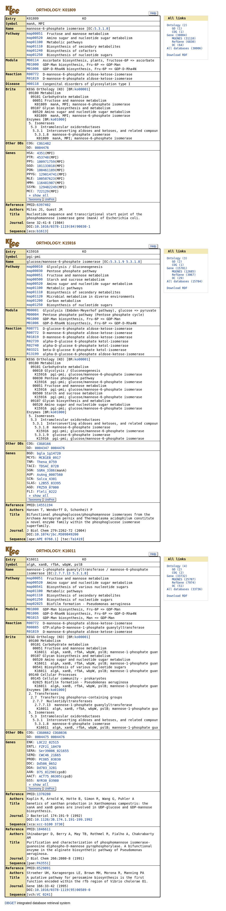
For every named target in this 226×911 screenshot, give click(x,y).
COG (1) (178, 31)
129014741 (48, 175)
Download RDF (177, 55)
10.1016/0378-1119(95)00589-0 (62, 891)
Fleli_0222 (47, 492)
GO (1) (177, 28)
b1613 (41, 232)
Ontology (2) (177, 25)
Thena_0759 (47, 463)
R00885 (33, 629)
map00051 (34, 34)
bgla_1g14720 (49, 454)
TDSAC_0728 (49, 467)
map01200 (34, 301)
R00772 (33, 74)
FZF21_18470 (50, 748)
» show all (38, 196)
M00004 (33, 315)
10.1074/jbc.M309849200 (56, 535)
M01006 (33, 69)
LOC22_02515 (48, 744)
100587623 (46, 179)
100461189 (46, 170)
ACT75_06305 (50, 778)
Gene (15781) (177, 268)
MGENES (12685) (184, 272)
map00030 (34, 272)
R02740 (33, 346)
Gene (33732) (177, 577)
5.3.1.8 (101, 29)
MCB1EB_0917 (50, 458)
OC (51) (178, 587)
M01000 (33, 65)
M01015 (33, 619)
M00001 (33, 311)
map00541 (34, 588)
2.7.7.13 (62, 575)
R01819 (33, 79)
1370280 (43, 795)
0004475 (42, 738)
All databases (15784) (185, 282)
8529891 (43, 869)
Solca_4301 (47, 480)
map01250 (34, 55)
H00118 (33, 84)
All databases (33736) (185, 590)
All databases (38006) (185, 48)
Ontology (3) (177, 258)
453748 (43, 158)
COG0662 (44, 734)
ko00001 (81, 90)
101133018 (46, 166)
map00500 (34, 280)
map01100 (34, 42)
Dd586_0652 (47, 765)
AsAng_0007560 (50, 475)
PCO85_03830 (50, 761)
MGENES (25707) (184, 580)
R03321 (33, 350)
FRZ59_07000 (48, 488)
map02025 (34, 605)
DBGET (10, 904)
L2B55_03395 (50, 484)
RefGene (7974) (184, 583)
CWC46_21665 (50, 756)
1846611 (43, 830)
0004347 (42, 449)
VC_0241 (43, 896)
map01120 (34, 297)
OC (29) (178, 278)
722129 (43, 192)
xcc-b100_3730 (50, 825)
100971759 (46, 162)
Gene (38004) (177, 35)
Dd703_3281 (47, 769)
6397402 (43, 205)
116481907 (46, 183)
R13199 (33, 355)
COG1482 (44, 144)
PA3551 (43, 864)
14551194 (44, 506)
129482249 (48, 187)
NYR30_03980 (48, 782)
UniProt (49, 199)
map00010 (34, 267)
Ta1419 (77, 540)
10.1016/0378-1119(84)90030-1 (62, 227)
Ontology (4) (177, 567)
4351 (41, 153)
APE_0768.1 (46, 540)
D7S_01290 (46, 773)
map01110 (34, 47)
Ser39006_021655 (54, 752)
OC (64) (178, 45)
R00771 (33, 329)
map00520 (34, 38)
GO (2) (177, 262)
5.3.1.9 (117, 262)
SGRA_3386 (46, 471)
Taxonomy (34, 199)
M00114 (33, 61)
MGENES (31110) (184, 38)
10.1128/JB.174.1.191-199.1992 (63, 821)
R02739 (33, 342)
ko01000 (57, 120)
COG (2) (178, 573)
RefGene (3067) (184, 275)
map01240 (34, 51)
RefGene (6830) (184, 41)
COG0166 (44, 445)
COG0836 (60, 734)
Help (153, 13)
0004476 (42, 148)
